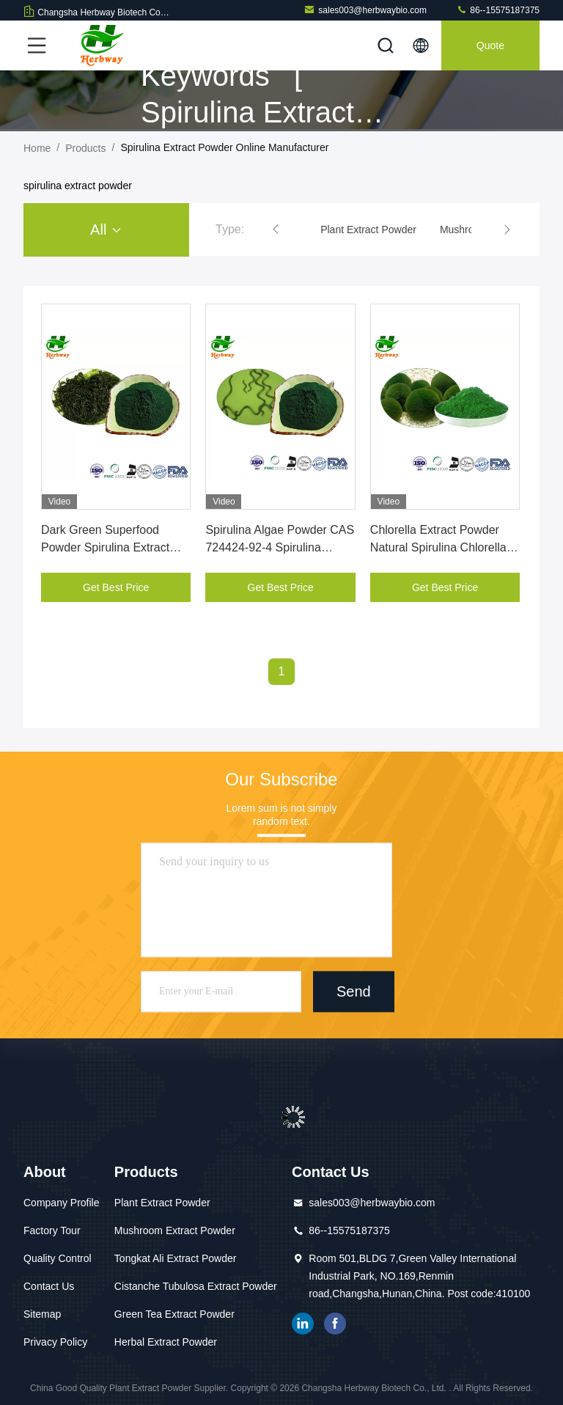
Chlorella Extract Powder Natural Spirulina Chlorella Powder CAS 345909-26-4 (438, 547)
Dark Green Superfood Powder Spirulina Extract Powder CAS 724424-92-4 (109, 547)
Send (353, 991)
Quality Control (57, 1258)
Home (37, 148)
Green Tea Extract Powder (174, 1314)
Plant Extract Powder (162, 1202)
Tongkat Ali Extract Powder (175, 1258)
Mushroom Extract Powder (174, 1230)
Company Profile (61, 1202)
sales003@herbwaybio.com (365, 9)
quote (490, 45)
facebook (335, 1324)
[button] (275, 229)
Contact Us (48, 1286)
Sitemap (42, 1314)
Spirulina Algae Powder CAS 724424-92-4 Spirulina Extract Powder (279, 547)
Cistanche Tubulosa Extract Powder (195, 1286)
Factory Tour (52, 1230)
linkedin (303, 1324)
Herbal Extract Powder (165, 1342)
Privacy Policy (55, 1342)
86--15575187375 (498, 9)
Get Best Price (116, 587)
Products (85, 148)
